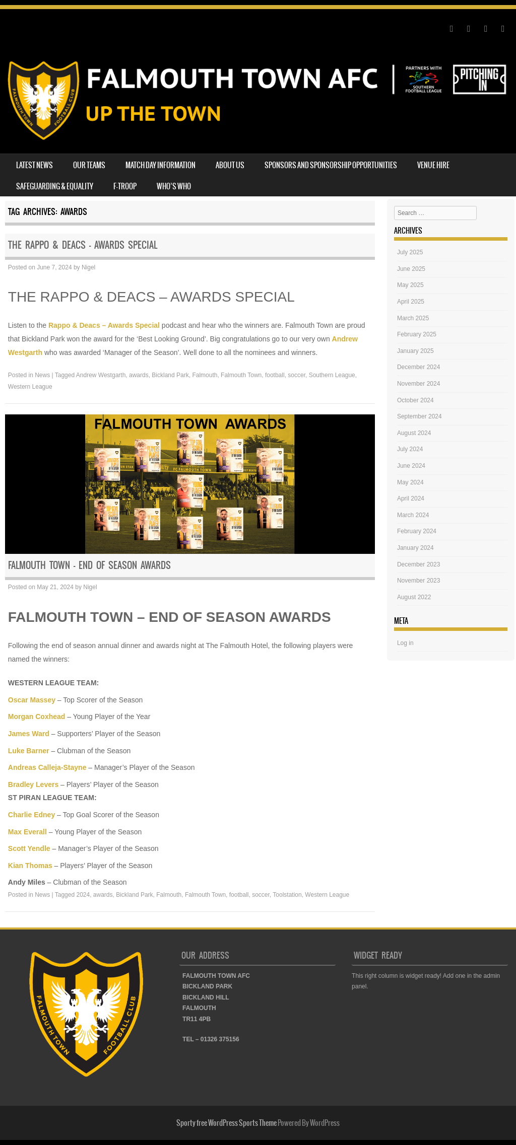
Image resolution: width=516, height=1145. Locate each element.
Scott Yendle (29, 848)
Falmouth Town (241, 375)
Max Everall (27, 832)
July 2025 (410, 252)
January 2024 (415, 547)
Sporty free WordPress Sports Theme (226, 1122)
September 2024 (419, 416)
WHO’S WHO (174, 186)
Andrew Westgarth (101, 375)
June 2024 (411, 465)
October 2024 (415, 400)
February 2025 (416, 334)
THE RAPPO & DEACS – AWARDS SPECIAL (82, 245)
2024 (83, 894)
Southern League (332, 375)
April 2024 (410, 498)
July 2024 (410, 449)
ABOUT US (230, 165)
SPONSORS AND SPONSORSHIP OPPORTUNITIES (331, 165)
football (275, 375)
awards (139, 375)
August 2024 (414, 433)
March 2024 (413, 515)
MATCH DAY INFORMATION (160, 165)
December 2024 (418, 367)
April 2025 (410, 301)
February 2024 (416, 531)
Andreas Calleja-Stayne (47, 767)
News (42, 375)
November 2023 (418, 580)
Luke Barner (28, 751)
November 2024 (418, 383)
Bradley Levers (33, 784)
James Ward (28, 734)
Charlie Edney (31, 815)
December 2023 (418, 564)
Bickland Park (170, 375)
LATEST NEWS (34, 165)
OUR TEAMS (89, 165)
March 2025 (413, 318)
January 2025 (415, 350)
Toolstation (287, 894)
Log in (405, 643)
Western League (30, 386)
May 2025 (410, 285)
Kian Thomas (30, 866)
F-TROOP (125, 186)
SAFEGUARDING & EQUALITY (54, 186)
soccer (296, 375)
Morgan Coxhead (37, 716)
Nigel (88, 267)
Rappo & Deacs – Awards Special (104, 325)
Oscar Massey (31, 700)
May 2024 (410, 482)
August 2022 (414, 597)
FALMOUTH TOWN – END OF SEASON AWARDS (89, 565)
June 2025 (411, 268)
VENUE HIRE (433, 165)
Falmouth (204, 375)
